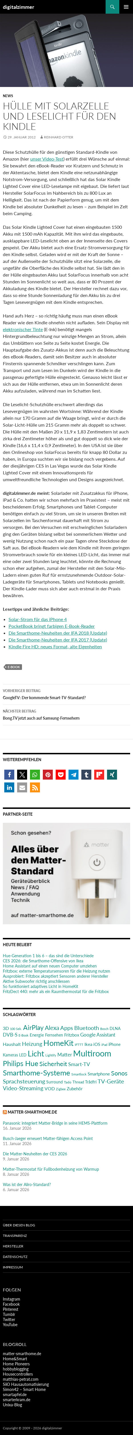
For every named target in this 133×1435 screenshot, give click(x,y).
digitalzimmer (18, 7)
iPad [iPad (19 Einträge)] (104, 1044)
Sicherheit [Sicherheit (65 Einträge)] (53, 1064)
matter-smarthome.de (32, 1112)
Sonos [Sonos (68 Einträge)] (119, 1073)
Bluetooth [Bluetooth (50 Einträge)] (86, 1027)
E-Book (14, 667)
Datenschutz (15, 1257)
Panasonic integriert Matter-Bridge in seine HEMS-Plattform (55, 1123)
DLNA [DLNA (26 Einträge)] (115, 1028)
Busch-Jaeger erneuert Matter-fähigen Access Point (48, 1138)
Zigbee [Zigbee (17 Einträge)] (61, 1089)
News (8, 96)
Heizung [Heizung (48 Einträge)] (32, 1044)
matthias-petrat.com (21, 1379)
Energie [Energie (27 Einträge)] (37, 1035)
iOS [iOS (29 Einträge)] (96, 1044)
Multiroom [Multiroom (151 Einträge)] (92, 1053)
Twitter (9, 1319)
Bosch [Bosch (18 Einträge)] (104, 1029)
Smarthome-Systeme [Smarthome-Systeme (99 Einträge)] (36, 1072)
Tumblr (9, 1314)
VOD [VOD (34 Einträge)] (50, 1088)
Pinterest (10, 1309)
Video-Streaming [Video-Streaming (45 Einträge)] (23, 1088)
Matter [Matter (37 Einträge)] (64, 1055)
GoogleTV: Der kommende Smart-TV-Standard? (66, 694)
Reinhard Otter (58, 137)
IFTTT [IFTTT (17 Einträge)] (79, 1044)
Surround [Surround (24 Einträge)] (54, 1082)
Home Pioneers (16, 1363)
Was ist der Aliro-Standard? (27, 1184)
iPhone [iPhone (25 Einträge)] (114, 1044)
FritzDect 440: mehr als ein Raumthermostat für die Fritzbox (56, 991)
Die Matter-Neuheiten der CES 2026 (35, 1153)
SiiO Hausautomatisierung (26, 1384)
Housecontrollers (18, 1374)
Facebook (11, 1304)
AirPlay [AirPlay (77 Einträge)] (33, 1027)
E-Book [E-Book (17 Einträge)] (24, 1035)
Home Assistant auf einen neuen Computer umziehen (50, 965)
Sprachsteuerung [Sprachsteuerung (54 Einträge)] (24, 1081)
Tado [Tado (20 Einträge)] (67, 1082)
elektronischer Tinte (23, 329)
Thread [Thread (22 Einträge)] (78, 1082)
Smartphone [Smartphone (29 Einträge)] (99, 1073)
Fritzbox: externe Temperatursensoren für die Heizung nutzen (56, 971)
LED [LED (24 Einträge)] (23, 1055)
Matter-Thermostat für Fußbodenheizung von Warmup (51, 1169)
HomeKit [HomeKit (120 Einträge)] (58, 1043)
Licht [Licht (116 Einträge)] (36, 1053)
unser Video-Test (46, 158)
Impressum (13, 1267)
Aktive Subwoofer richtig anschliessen (36, 981)
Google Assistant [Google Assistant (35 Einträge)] (97, 1035)
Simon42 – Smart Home (24, 1389)
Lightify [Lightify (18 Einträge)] (50, 1055)
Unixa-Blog (12, 1404)
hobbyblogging (16, 1369)
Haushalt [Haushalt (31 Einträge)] (12, 1044)
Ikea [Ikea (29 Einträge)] (88, 1044)
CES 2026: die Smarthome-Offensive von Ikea (43, 960)
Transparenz (15, 1235)
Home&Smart (15, 1358)
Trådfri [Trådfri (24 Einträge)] (90, 1082)
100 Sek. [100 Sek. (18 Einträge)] (16, 1029)
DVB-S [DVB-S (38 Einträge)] (10, 1035)
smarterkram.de (16, 1399)
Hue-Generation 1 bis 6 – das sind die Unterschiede (48, 955)
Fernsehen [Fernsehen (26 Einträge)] (54, 1035)
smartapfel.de (15, 1394)
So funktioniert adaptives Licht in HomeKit (40, 986)
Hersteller (13, 1246)
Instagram (11, 1299)
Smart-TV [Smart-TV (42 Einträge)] (79, 1064)
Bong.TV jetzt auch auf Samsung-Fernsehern (66, 714)
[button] (9, 775)
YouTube (10, 1324)
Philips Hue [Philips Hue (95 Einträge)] (20, 1063)
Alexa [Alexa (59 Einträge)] (52, 1027)
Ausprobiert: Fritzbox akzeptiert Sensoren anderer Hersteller (55, 976)
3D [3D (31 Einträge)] (6, 1028)
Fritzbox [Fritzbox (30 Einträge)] (71, 1034)
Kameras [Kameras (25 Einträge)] (10, 1054)
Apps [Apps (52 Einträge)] (66, 1027)
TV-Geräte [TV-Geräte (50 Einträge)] (111, 1081)
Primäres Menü (126, 7)
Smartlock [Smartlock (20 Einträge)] (78, 1074)
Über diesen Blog (19, 1225)
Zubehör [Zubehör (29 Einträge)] (74, 1088)
